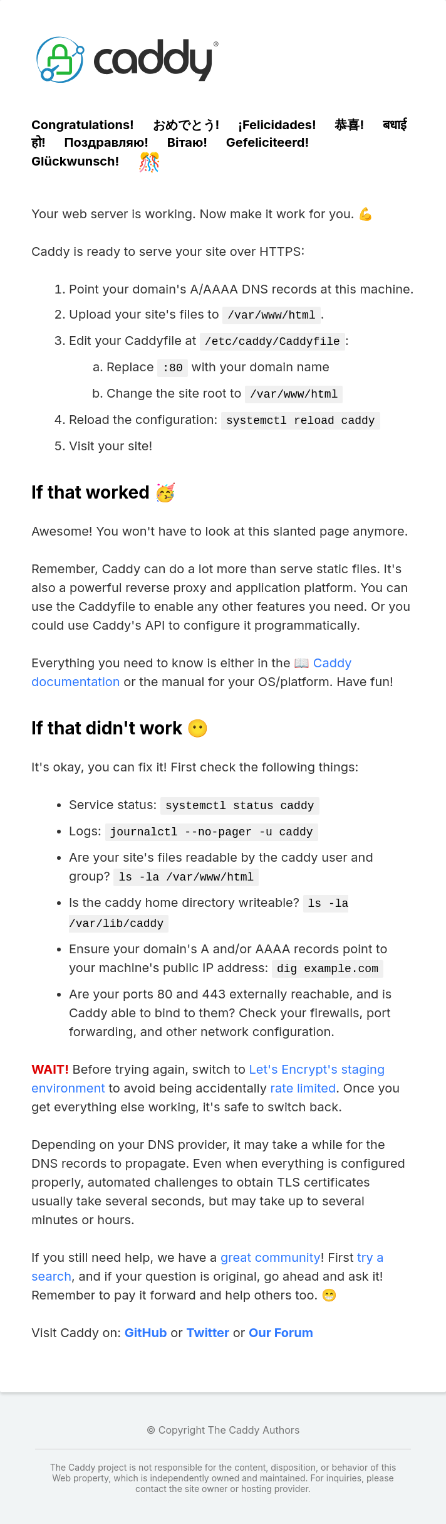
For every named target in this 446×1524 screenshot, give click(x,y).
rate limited (303, 1074)
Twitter (207, 1318)
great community (270, 1243)
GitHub (146, 1318)
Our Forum (281, 1318)
